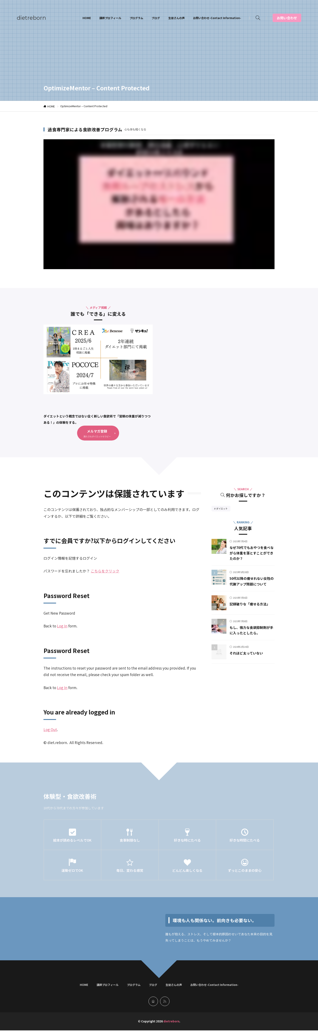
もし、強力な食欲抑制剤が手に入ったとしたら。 (250, 636)
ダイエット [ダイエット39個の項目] (223, 509)
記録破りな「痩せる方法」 (252, 610)
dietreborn (31, 18)
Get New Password (59, 613)
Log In (62, 626)
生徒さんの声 (176, 18)
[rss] (165, 1002)
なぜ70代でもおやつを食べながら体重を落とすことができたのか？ (251, 553)
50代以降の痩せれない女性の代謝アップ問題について (251, 584)
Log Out (50, 730)
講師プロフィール (110, 18)
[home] (153, 1002)
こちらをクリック (105, 571)
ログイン (90, 558)
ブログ (156, 18)
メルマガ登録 (97, 431)
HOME (87, 18)
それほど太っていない (248, 659)
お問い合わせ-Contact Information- (217, 18)
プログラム (136, 18)
